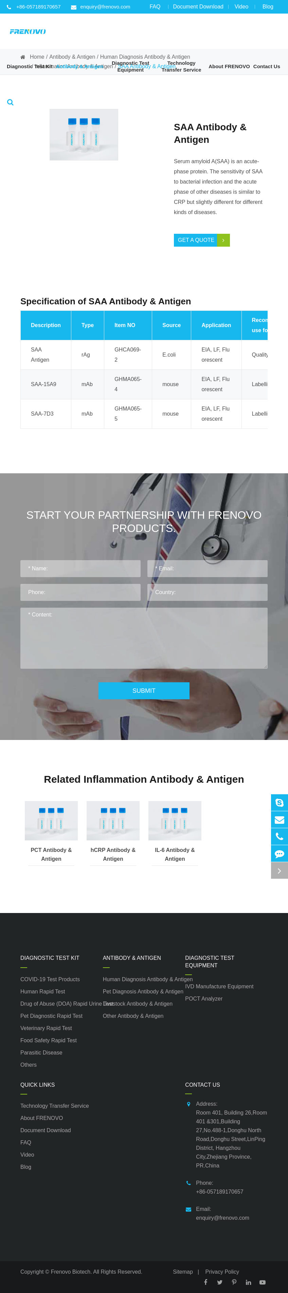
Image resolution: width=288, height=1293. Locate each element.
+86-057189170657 (34, 7)
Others (28, 1065)
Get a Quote (204, 240)
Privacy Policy (222, 1272)
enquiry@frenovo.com (100, 7)
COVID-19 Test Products (50, 979)
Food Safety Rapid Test (48, 1040)
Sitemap (183, 1272)
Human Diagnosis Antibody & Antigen (144, 979)
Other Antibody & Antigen (133, 1016)
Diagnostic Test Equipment (209, 961)
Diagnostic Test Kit (49, 958)
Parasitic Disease (41, 1053)
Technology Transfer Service (54, 1106)
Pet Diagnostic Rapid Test (51, 1016)
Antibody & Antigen (132, 958)
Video (241, 9)
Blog (268, 9)
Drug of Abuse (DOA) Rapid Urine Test (61, 1004)
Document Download (198, 9)
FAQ (155, 9)
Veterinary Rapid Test (46, 1028)
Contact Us (202, 1085)
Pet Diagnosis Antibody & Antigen (143, 991)
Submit (144, 690)
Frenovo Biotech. (71, 1272)
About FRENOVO (41, 1118)
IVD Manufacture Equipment (219, 986)
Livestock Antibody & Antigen (138, 1004)
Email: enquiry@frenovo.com (217, 1213)
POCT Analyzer (203, 999)
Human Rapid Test (42, 991)
